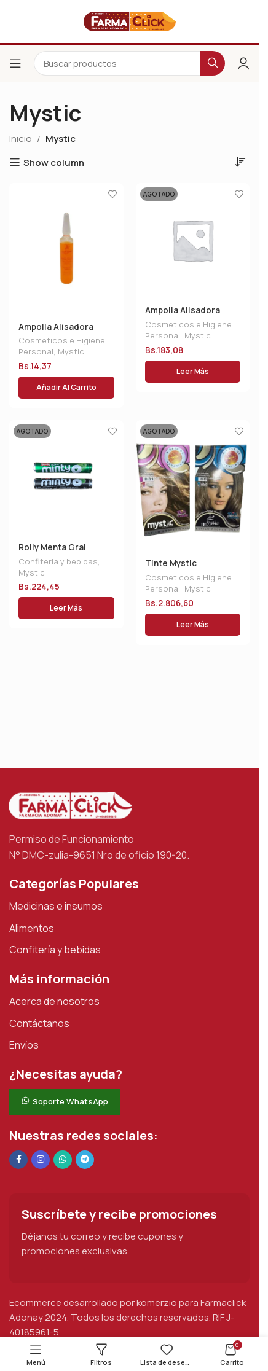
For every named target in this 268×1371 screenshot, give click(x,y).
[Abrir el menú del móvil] (15, 63)
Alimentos (31, 928)
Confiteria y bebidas (58, 561)
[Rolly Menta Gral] (66, 477)
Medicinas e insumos (56, 906)
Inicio (20, 138)
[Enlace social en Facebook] (18, 1159)
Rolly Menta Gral (52, 547)
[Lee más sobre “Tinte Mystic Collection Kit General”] (193, 625)
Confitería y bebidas (55, 949)
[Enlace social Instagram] (40, 1159)
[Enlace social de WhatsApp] (62, 1159)
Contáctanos (39, 1023)
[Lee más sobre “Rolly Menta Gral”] (66, 608)
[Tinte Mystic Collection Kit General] (193, 485)
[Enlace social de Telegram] (85, 1159)
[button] (66, 388)
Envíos (24, 1045)
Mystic (71, 351)
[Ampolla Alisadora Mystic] (66, 248)
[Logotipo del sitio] (130, 20)
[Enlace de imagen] (70, 805)
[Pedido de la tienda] (240, 161)
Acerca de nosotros (54, 1001)
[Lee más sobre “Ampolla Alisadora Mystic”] (193, 372)
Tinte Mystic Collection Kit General (191, 569)
